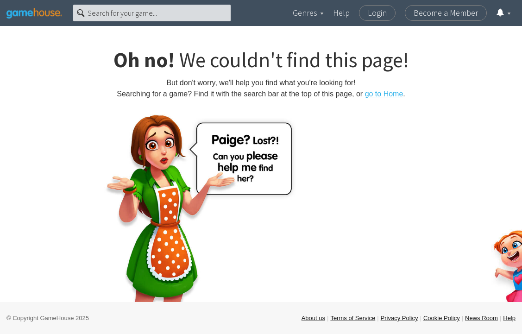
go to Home (384, 94)
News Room (481, 318)
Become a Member (446, 12)
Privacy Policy (399, 318)
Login (377, 12)
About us (313, 318)
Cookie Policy (441, 318)
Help (341, 12)
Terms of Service (352, 318)
